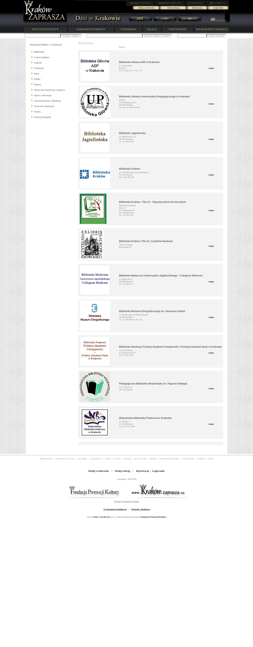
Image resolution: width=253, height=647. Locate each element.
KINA (108, 458)
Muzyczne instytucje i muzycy (49, 90)
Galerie (38, 62)
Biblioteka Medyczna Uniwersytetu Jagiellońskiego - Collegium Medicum (160, 275)
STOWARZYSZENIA (169, 458)
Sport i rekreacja (43, 95)
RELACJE (152, 29)
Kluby (37, 79)
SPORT (153, 458)
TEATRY (201, 458)
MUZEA (128, 458)
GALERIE (82, 458)
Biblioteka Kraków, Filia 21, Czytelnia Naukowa (146, 241)
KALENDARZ (219, 21)
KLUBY (117, 458)
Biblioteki (39, 51)
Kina (36, 73)
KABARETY (96, 458)
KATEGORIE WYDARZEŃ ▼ (91, 29)
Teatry (37, 111)
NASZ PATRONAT (177, 29)
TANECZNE (188, 458)
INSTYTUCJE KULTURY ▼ (45, 29)
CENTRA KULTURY (65, 458)
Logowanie (218, 7)
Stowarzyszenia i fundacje (47, 100)
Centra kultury (42, 57)
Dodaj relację (173, 7)
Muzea (37, 84)
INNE (210, 458)
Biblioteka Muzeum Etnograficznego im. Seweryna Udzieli (152, 311)
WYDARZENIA (128, 29)
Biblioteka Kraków (129, 168)
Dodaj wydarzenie (146, 7)
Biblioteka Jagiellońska (132, 133)
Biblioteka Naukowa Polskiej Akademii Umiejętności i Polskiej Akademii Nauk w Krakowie (170, 346)
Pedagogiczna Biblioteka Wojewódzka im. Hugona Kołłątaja (153, 383)
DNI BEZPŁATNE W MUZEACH (211, 29)
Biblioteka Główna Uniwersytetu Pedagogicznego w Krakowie (154, 96)
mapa (211, 68)
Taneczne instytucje (44, 106)
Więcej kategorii (42, 117)
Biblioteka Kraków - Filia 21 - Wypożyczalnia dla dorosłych (152, 202)
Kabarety (39, 68)
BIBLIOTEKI (46, 458)
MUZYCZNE (141, 458)
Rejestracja (197, 7)
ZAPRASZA (140, 3)
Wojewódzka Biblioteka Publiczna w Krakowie (145, 418)
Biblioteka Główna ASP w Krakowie (139, 62)
